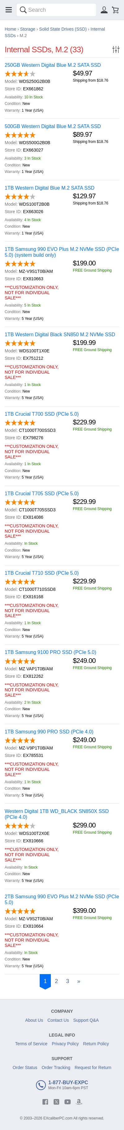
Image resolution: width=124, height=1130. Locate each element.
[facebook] (45, 1102)
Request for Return (93, 1067)
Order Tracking (56, 1067)
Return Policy (96, 1043)
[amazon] (79, 1102)
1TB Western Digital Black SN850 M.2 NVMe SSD (60, 334)
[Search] (23, 9)
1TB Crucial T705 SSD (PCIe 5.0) (42, 493)
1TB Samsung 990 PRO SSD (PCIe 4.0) (49, 731)
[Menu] (8, 9)
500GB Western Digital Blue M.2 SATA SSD (53, 126)
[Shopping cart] (115, 9)
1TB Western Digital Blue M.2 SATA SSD (50, 188)
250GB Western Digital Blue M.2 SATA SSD (53, 65)
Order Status (25, 1067)
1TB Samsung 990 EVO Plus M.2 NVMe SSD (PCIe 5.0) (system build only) (62, 252)
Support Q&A (86, 1020)
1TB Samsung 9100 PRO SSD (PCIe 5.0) (50, 652)
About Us (34, 1020)
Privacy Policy (65, 1043)
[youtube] (68, 1102)
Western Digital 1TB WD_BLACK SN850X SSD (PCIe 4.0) (57, 814)
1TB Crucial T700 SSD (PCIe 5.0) (42, 414)
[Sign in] (104, 9)
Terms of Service (31, 1043)
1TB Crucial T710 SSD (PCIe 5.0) (42, 573)
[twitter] (56, 1102)
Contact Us (58, 1020)
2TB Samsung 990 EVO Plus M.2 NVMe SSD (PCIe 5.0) (62, 899)
